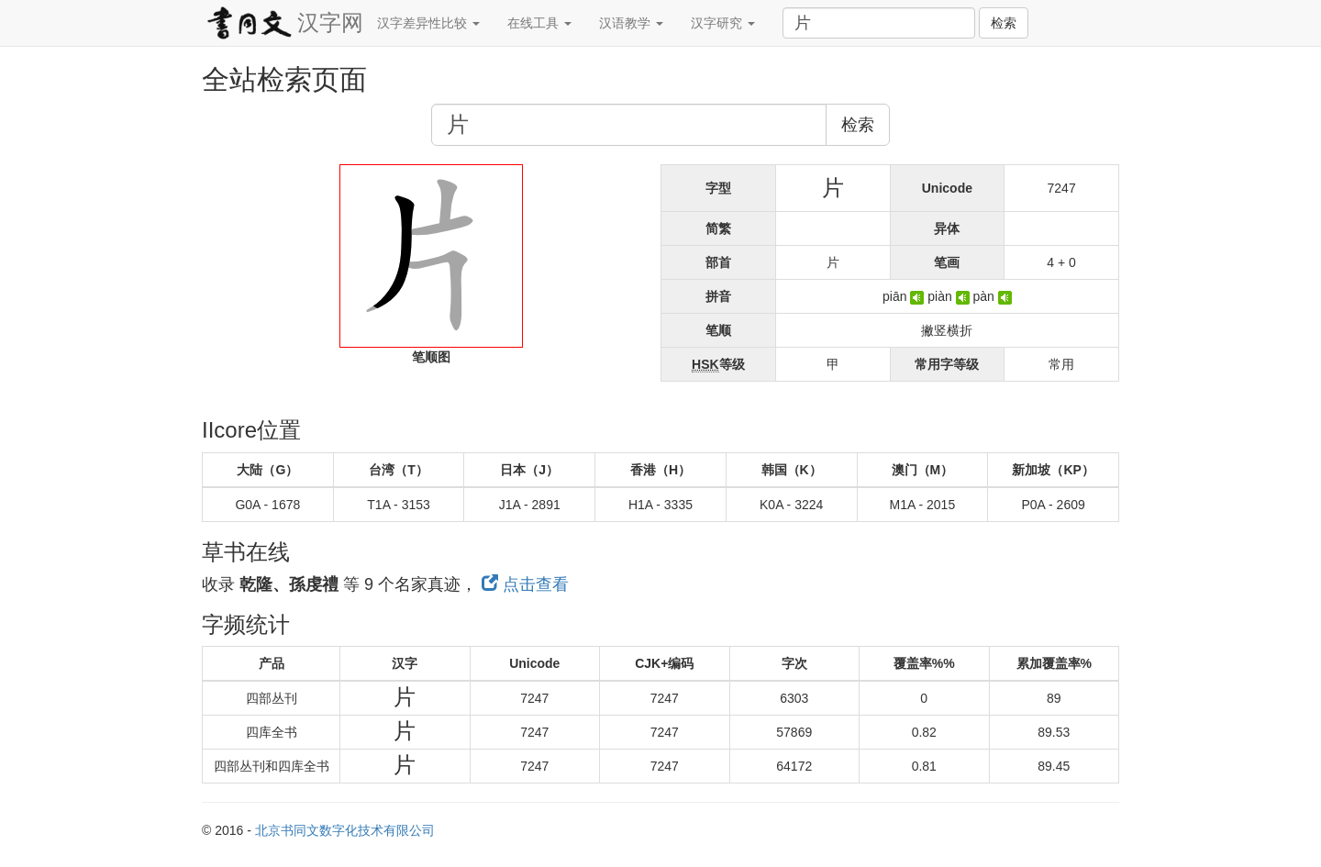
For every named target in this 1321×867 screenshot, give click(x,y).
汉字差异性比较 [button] (428, 23)
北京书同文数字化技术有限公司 (345, 830)
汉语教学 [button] (631, 23)
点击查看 (525, 584)
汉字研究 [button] (723, 23)
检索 (1003, 23)
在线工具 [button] (539, 23)
